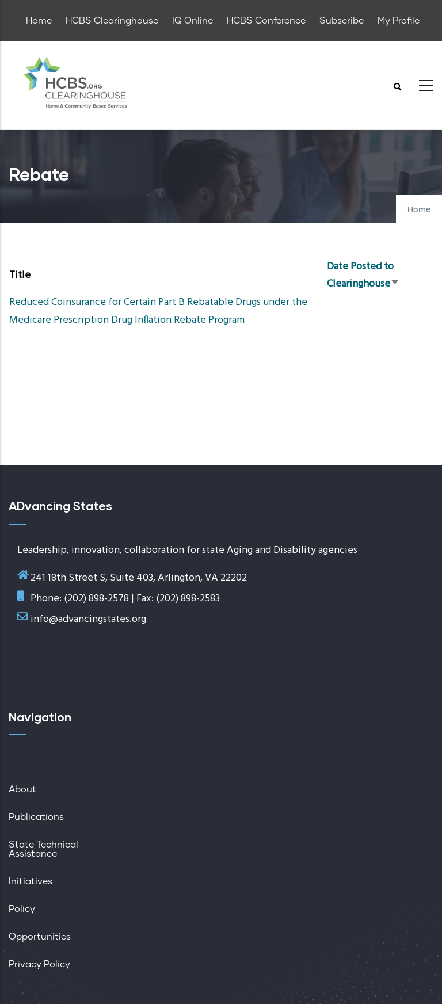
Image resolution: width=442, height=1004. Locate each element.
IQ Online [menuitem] (192, 20)
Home (418, 210)
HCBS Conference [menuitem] (266, 20)
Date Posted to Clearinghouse (363, 275)
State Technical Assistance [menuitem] (43, 849)
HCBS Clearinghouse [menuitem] (112, 20)
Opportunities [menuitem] (40, 936)
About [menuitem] (22, 789)
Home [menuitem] (39, 20)
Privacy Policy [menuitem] (39, 964)
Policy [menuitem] (22, 909)
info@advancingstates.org (88, 619)
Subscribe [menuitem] (341, 20)
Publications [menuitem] (36, 817)
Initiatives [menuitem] (30, 881)
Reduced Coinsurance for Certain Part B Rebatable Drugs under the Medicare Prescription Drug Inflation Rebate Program (158, 311)
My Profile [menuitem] (399, 20)
